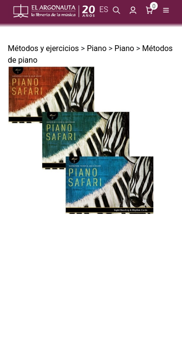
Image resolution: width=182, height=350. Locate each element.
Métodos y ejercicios (43, 48)
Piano (97, 48)
